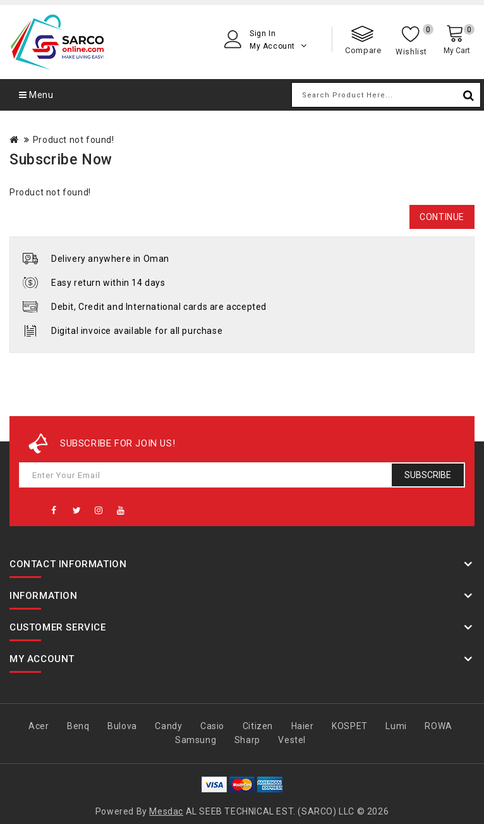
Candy (168, 726)
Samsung (195, 740)
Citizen (258, 726)
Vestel (292, 740)
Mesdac (166, 811)
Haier (302, 726)
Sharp (247, 740)
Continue (442, 217)
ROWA (438, 726)
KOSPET (350, 726)
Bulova (122, 726)
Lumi (395, 726)
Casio (212, 726)
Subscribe (427, 475)
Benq (78, 726)
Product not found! (73, 140)
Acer (38, 726)
